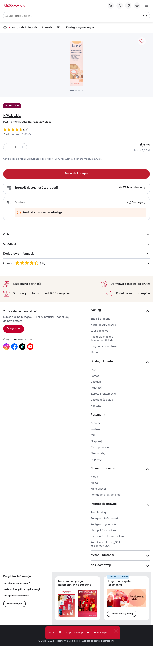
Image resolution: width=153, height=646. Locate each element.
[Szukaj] (145, 15)
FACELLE (12, 115)
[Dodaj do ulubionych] (142, 41)
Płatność (96, 388)
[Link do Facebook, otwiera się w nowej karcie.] (14, 346)
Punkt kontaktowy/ (106, 544)
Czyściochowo (99, 331)
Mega (94, 483)
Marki (94, 352)
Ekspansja (97, 441)
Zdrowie (47, 27)
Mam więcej (98, 489)
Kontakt (96, 406)
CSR (93, 435)
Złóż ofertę (98, 453)
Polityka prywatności (104, 524)
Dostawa (96, 382)
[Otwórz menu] (146, 6)
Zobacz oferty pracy (121, 614)
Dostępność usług (102, 400)
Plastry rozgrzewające (80, 27)
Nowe (94, 477)
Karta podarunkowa (103, 325)
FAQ (93, 370)
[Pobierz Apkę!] (111, 5)
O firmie (96, 423)
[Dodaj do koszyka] (76, 174)
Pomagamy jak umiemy (106, 495)
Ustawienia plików (107, 536)
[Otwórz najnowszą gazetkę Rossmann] (66, 603)
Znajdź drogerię (100, 319)
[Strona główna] (5, 27)
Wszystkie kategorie (24, 27)
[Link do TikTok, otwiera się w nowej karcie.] (22, 346)
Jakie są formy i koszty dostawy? (22, 589)
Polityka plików (105, 518)
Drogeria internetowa (104, 346)
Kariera (95, 429)
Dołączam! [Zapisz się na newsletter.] (13, 328)
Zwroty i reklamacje (103, 394)
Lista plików (103, 530)
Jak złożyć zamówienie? (17, 583)
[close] (116, 630)
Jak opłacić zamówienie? (17, 596)
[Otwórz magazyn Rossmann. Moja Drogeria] (87, 603)
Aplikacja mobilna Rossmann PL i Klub (103, 339)
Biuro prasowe (100, 447)
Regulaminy (98, 512)
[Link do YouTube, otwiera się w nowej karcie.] (30, 346)
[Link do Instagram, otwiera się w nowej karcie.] (6, 346)
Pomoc (95, 376)
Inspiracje (97, 459)
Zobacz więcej (14, 604)
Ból (59, 27)
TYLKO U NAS (12, 106)
